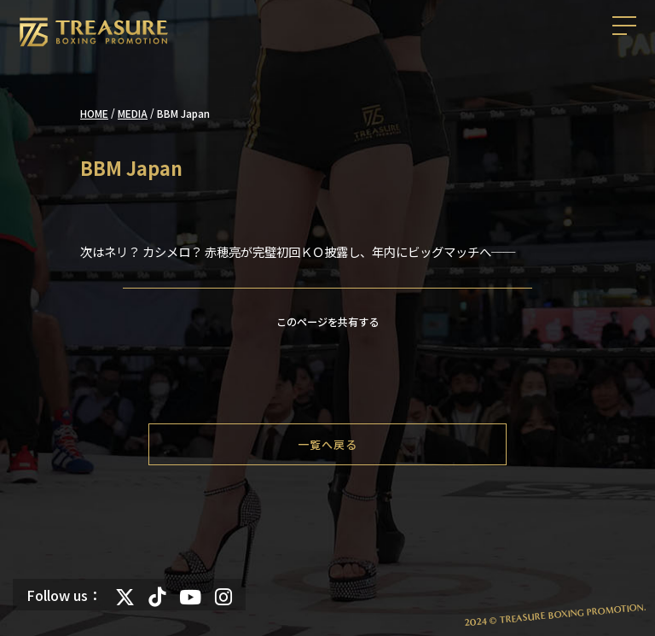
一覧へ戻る (327, 444)
